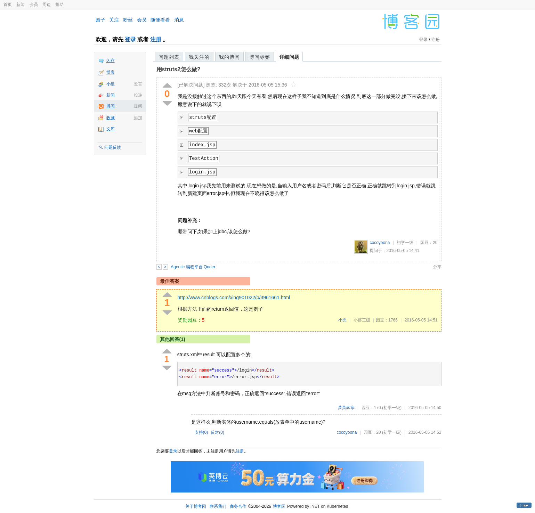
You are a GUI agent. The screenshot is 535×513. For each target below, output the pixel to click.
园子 (100, 20)
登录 (130, 39)
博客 (110, 72)
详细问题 (289, 57)
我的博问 (229, 57)
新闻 (20, 4)
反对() (217, 432)
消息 (179, 20)
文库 (110, 129)
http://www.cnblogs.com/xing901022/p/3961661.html (234, 297)
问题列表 (169, 57)
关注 (114, 20)
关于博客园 (195, 506)
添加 (138, 117)
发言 (138, 84)
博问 (110, 106)
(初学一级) (392, 407)
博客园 (279, 506)
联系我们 (218, 506)
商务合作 (238, 506)
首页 (7, 4)
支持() (201, 432)
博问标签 (259, 57)
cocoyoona (380, 242)
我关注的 (199, 57)
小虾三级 (362, 320)
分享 (437, 266)
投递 (138, 95)
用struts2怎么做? (178, 69)
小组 (110, 84)
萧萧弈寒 (346, 407)
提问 (138, 106)
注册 (155, 39)
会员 (34, 4)
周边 (46, 4)
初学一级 (405, 242)
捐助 (59, 4)
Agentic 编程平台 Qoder (193, 266)
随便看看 (160, 20)
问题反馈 (112, 147)
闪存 (110, 60)
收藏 (110, 117)
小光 (342, 320)
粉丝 (128, 20)
